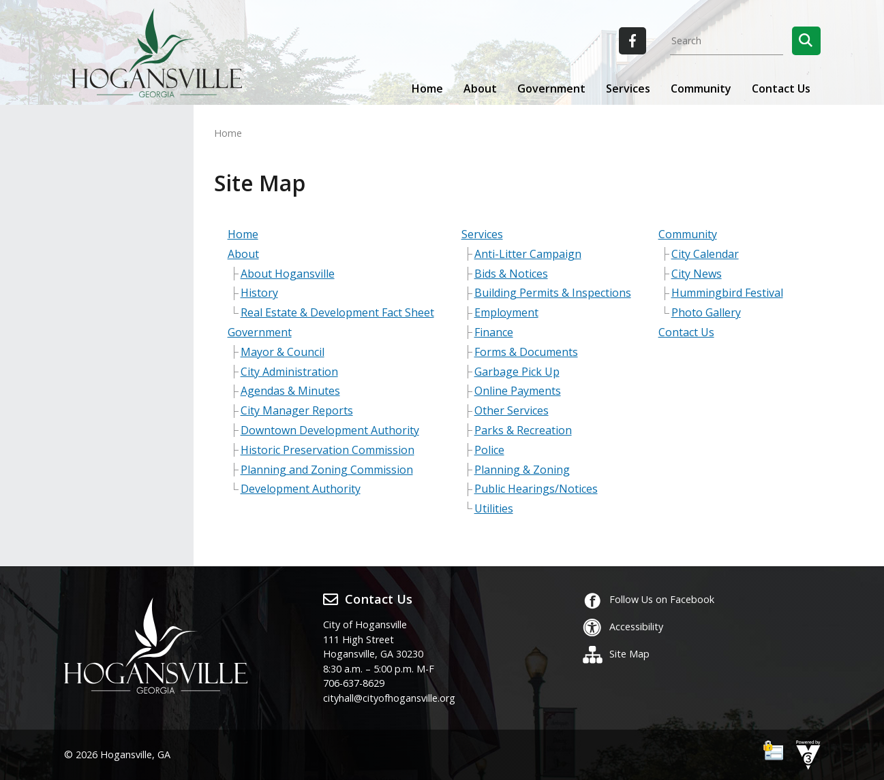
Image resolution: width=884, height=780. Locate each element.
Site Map (616, 653)
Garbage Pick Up (517, 371)
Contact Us (781, 88)
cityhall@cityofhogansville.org (389, 698)
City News (696, 273)
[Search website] (726, 41)
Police (489, 449)
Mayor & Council (282, 351)
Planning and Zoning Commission (327, 469)
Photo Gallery (706, 312)
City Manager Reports (297, 410)
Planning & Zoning (522, 469)
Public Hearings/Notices (536, 488)
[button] (806, 41)
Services (482, 234)
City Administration (289, 371)
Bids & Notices (511, 273)
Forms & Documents (526, 351)
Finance (493, 332)
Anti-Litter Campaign (527, 253)
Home (427, 88)
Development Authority (301, 488)
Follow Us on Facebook (648, 599)
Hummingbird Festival (727, 292)
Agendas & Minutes (290, 390)
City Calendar (705, 253)
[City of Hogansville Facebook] (632, 40)
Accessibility (622, 626)
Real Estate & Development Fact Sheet (337, 312)
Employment (506, 312)
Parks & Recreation (523, 430)
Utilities (493, 508)
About (243, 253)
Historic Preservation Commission (327, 449)
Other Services (511, 410)
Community (687, 234)
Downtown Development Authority (330, 430)
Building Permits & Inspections (552, 292)
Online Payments (517, 390)
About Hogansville (288, 273)
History (259, 292)
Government (260, 332)
